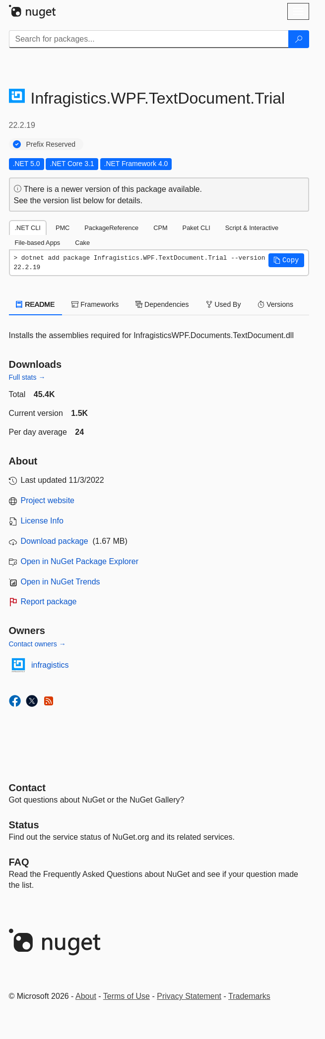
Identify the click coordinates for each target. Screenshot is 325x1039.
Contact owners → (37, 644)
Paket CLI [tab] (196, 227)
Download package (54, 541)
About (85, 996)
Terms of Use (126, 996)
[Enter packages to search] (149, 39)
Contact (27, 787)
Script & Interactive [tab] (251, 227)
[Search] (298, 39)
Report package (49, 601)
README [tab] (35, 304)
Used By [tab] (223, 304)
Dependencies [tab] (162, 304)
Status (24, 824)
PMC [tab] (62, 227)
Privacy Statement (189, 996)
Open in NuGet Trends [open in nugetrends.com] (60, 581)
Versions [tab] (275, 304)
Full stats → (27, 377)
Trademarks (249, 996)
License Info (42, 521)
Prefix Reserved (51, 144)
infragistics (50, 665)
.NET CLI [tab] (28, 227)
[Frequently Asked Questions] (19, 862)
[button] (286, 260)
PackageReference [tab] (111, 227)
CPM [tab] (160, 227)
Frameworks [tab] (95, 304)
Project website (48, 500)
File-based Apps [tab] (38, 242)
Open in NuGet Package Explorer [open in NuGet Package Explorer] (79, 561)
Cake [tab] (82, 242)
